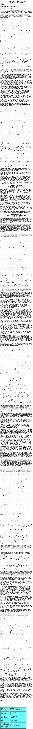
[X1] (1, 6)
